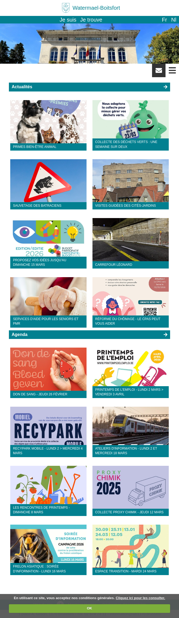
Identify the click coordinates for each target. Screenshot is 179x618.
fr (164, 20)
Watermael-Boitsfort (96, 8)
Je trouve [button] (91, 20)
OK (89, 608)
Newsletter (159, 72)
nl (173, 20)
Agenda (19, 334)
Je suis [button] (68, 20)
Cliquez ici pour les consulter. (140, 598)
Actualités (22, 86)
